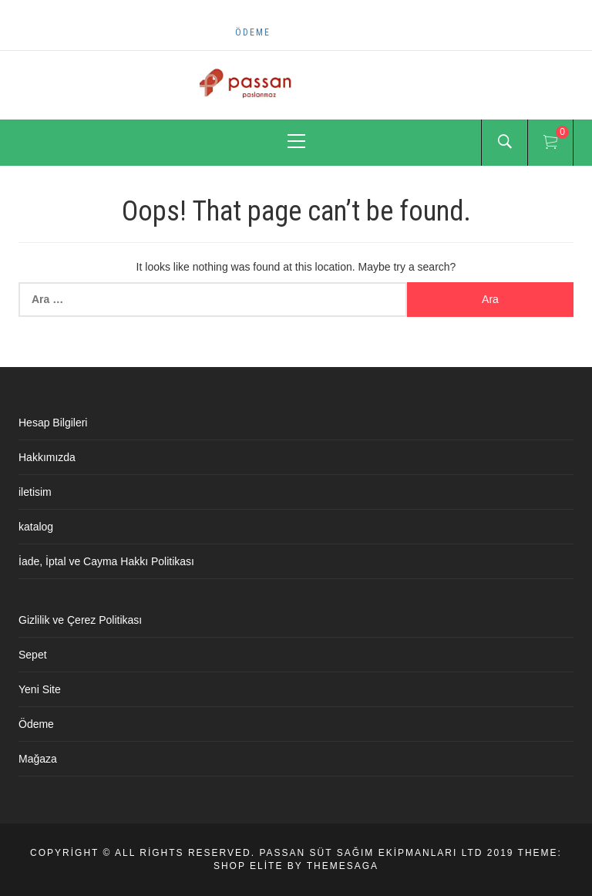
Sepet (32, 654)
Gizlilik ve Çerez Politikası (80, 620)
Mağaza (37, 759)
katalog (35, 526)
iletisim (35, 492)
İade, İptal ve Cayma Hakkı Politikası (106, 561)
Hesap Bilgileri (52, 422)
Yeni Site (39, 689)
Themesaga (342, 866)
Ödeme (253, 32)
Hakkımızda (47, 457)
